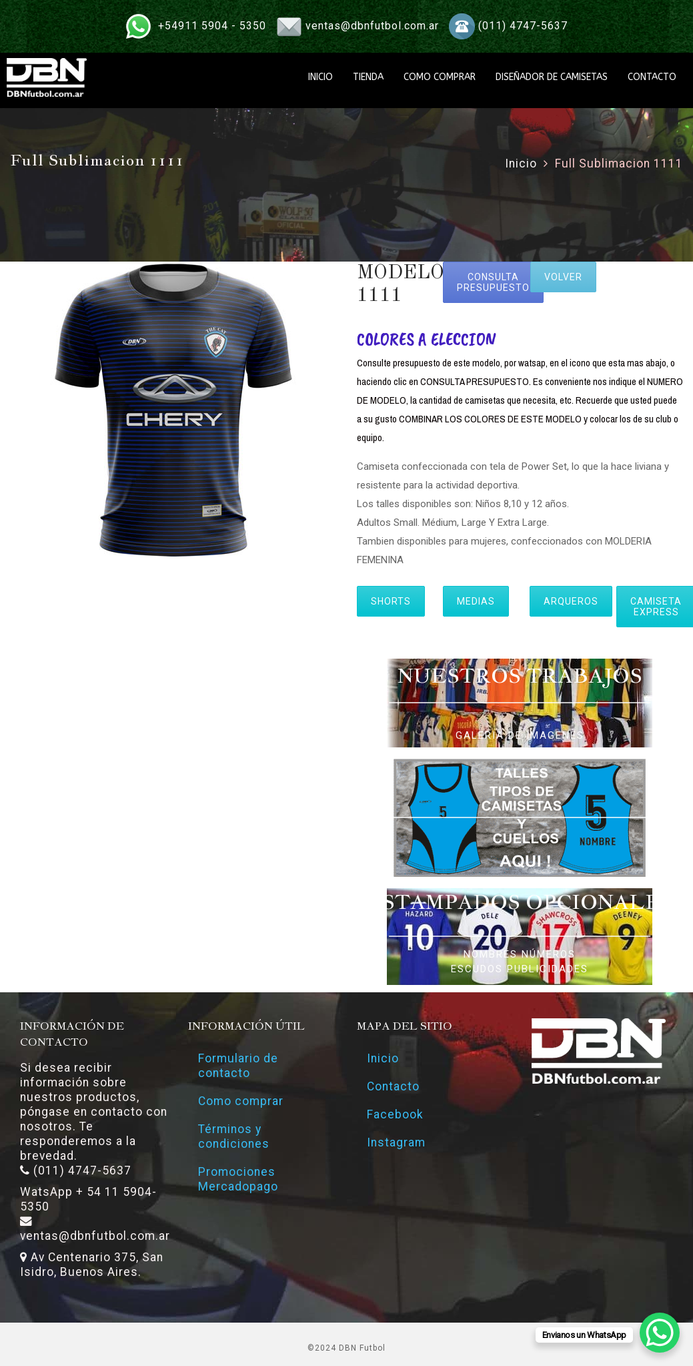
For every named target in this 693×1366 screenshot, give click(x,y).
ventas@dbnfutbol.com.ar (372, 25)
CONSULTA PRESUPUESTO (493, 282)
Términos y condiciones (233, 1136)
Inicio (521, 163)
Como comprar (240, 1101)
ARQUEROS (571, 601)
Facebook (395, 1114)
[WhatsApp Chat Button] (660, 1333)
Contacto (393, 1086)
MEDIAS (476, 601)
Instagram (396, 1142)
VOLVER (563, 277)
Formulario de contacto (238, 1066)
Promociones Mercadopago (238, 1179)
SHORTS (391, 601)
